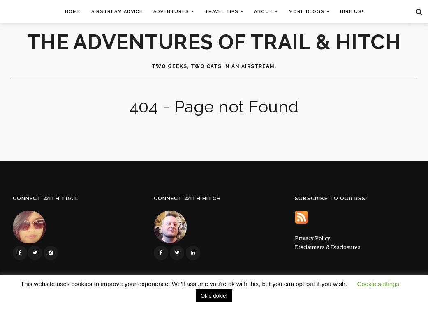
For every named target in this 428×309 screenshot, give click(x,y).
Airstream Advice (117, 11)
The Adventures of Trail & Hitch (214, 42)
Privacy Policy (312, 238)
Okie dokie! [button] (214, 296)
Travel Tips (221, 11)
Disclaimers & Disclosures (328, 247)
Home (73, 11)
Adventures (171, 11)
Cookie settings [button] (378, 283)
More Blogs (306, 11)
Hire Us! (351, 11)
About (263, 11)
